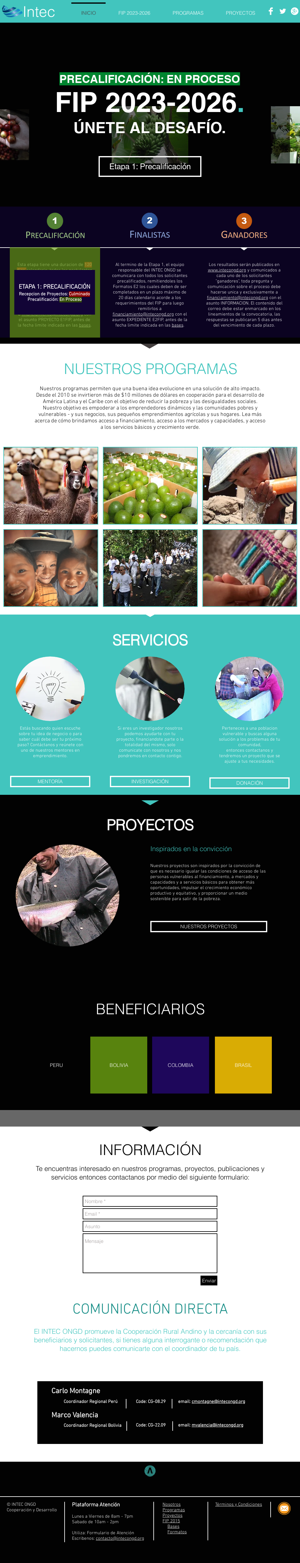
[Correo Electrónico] (284, 1508)
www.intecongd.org (227, 270)
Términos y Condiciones (238, 1504)
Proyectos (172, 1515)
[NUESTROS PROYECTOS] (208, 926)
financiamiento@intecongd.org (143, 314)
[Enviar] (209, 1280)
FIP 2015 (171, 1521)
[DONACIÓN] (249, 783)
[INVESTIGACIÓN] (150, 781)
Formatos (177, 1532)
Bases (173, 1526)
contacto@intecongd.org (120, 1538)
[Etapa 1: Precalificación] (150, 166)
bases (177, 325)
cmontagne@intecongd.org (218, 1401)
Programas (174, 1510)
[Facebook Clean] (271, 11)
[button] (50, 486)
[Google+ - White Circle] (294, 11)
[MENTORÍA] (50, 781)
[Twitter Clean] (283, 11)
